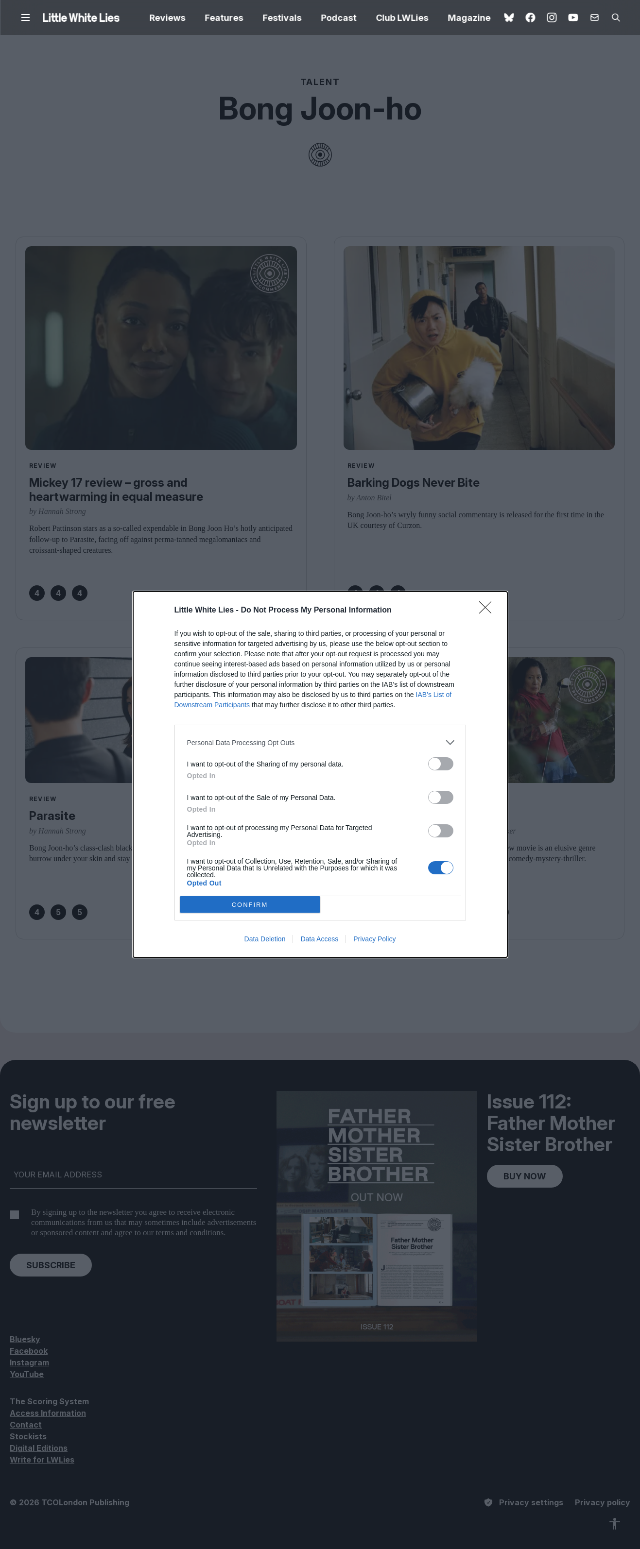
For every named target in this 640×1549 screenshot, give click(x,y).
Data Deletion (265, 939)
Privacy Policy (374, 939)
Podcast (339, 18)
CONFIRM (250, 904)
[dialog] (320, 774)
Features (224, 18)
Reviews (168, 18)
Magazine (469, 18)
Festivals (282, 18)
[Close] (488, 610)
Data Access (319, 939)
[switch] (440, 763)
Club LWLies (402, 18)
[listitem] (320, 742)
